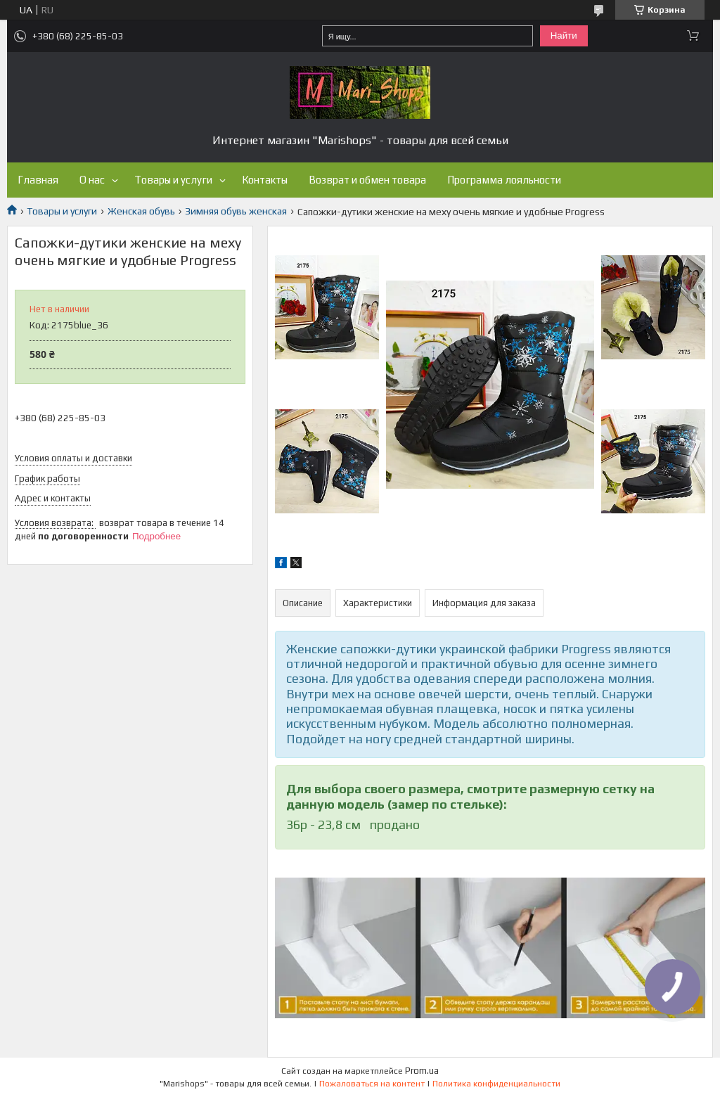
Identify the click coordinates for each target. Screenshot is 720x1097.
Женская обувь (141, 211)
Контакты (265, 180)
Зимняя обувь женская (236, 211)
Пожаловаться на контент (372, 1084)
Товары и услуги (173, 180)
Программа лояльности (504, 180)
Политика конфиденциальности (496, 1084)
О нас (92, 180)
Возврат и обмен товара (367, 180)
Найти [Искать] (564, 35)
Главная (38, 180)
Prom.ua (422, 1070)
